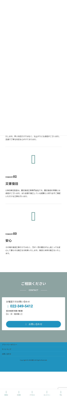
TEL (61, 393)
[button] (33, 324)
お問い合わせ (6, 354)
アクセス (32, 393)
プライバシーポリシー (9, 344)
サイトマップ (6, 349)
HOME (19, 393)
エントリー (47, 393)
